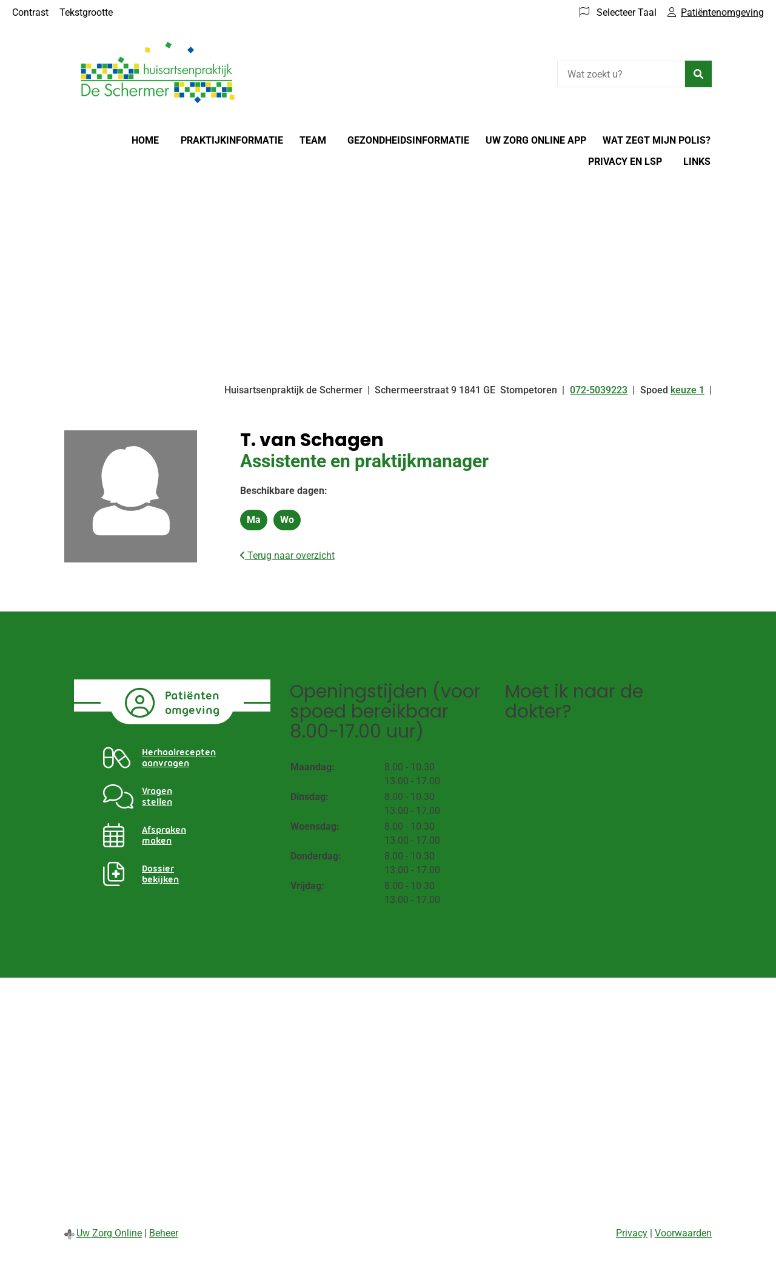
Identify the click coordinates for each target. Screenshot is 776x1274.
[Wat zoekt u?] (621, 74)
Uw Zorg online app (536, 140)
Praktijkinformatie (232, 140)
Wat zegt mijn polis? (657, 140)
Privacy (631, 1233)
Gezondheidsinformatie (408, 140)
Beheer (163, 1233)
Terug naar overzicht (287, 555)
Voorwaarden (683, 1233)
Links (697, 161)
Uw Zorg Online (109, 1233)
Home (145, 140)
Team (312, 140)
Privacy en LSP (625, 161)
